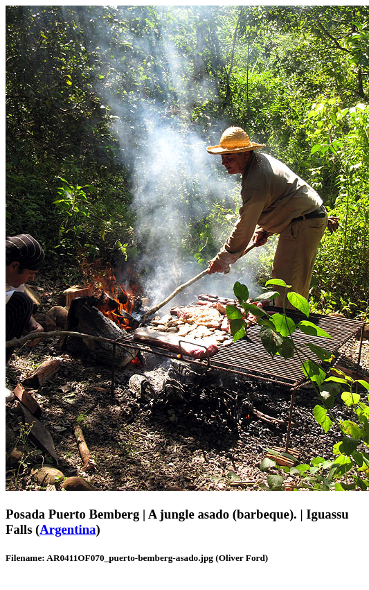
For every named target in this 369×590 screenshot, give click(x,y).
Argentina (67, 529)
